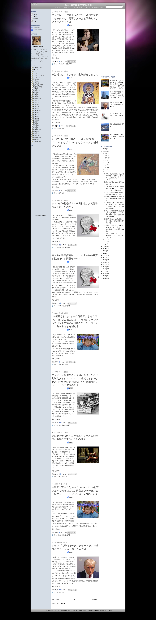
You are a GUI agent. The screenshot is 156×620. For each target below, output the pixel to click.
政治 (34, 126)
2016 (104, 264)
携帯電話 (35, 98)
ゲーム (35, 71)
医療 (34, 79)
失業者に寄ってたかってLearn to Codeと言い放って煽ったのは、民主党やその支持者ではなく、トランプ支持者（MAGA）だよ (75, 490)
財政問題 (35, 110)
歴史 (34, 139)
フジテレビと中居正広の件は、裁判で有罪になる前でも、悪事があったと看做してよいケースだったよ (75, 18)
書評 (34, 120)
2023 (104, 248)
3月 (106, 239)
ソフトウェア (37, 75)
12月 (106, 153)
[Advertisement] (112, 41)
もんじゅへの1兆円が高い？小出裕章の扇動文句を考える (117, 136)
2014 (104, 269)
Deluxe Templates (94, 610)
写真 (34, 116)
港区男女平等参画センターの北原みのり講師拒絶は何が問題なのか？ (114, 198)
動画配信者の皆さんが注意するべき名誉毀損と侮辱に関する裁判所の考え (114, 221)
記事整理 (35, 91)
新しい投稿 (55, 599)
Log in (35, 21)
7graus (110, 610)
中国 (34, 128)
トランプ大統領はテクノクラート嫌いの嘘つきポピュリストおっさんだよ (114, 235)
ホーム (74, 599)
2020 (104, 255)
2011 (104, 276)
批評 (34, 135)
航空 (34, 106)
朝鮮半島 (35, 130)
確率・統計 (36, 85)
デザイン (35, 77)
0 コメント (64, 61)
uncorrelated (38, 46)
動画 (34, 132)
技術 (34, 93)
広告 (34, 104)
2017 (104, 262)
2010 (104, 278)
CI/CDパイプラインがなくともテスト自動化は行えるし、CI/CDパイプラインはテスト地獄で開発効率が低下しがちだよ (117, 84)
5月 (106, 169)
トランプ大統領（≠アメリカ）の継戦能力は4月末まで (117, 104)
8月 (106, 162)
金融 (34, 95)
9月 (106, 160)
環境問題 (35, 87)
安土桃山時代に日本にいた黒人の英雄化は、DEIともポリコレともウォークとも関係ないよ (75, 142)
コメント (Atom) (60, 603)
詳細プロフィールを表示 (37, 61)
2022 (104, 251)
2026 (104, 149)
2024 (104, 246)
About (35, 16)
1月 (106, 244)
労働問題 (35, 141)
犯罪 (34, 133)
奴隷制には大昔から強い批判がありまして (75, 74)
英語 (34, 81)
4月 (106, 171)
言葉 (34, 102)
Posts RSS (37, 27)
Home (35, 14)
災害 (34, 108)
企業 (34, 89)
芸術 (34, 100)
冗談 (34, 122)
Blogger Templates (76, 610)
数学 (34, 124)
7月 (106, 165)
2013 (104, 271)
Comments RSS (38, 30)
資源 (34, 112)
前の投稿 (94, 599)
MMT (34, 69)
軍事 (34, 96)
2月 (106, 242)
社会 (34, 118)
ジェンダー (36, 73)
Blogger (44, 215)
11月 (106, 156)
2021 (104, 253)
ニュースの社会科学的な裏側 (78, 5)
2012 (104, 273)
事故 (34, 114)
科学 (34, 83)
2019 (104, 257)
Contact (35, 18)
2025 (104, 151)
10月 (106, 158)
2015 (104, 266)
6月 (106, 167)
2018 (104, 260)
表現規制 (35, 137)
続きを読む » (56, 58)
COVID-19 (36, 67)
